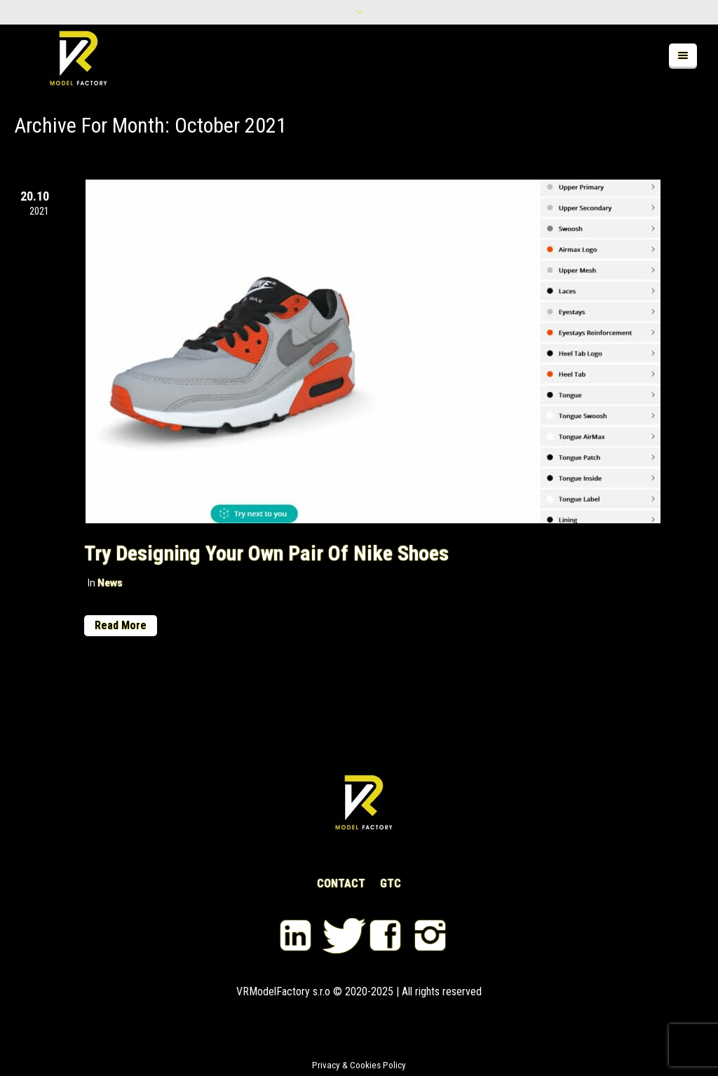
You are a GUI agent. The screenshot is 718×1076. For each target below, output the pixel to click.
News (110, 583)
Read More (121, 625)
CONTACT (341, 883)
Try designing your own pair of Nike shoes (266, 553)
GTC (390, 883)
